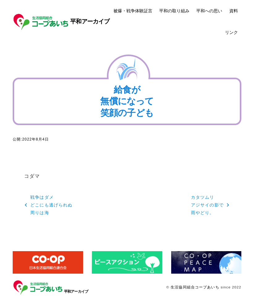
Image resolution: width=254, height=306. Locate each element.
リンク (231, 32)
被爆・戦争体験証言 (132, 10)
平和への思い (209, 10)
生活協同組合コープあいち (195, 287)
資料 (233, 10)
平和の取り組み (174, 10)
